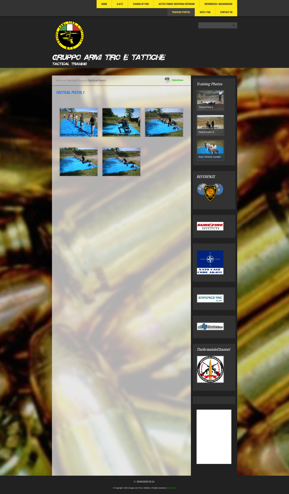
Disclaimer (171, 488)
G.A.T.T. (120, 4)
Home (104, 4)
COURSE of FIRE (141, 4)
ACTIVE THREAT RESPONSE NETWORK (177, 4)
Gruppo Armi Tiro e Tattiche (108, 56)
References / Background (218, 4)
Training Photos (181, 12)
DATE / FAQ (205, 12)
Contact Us (226, 12)
